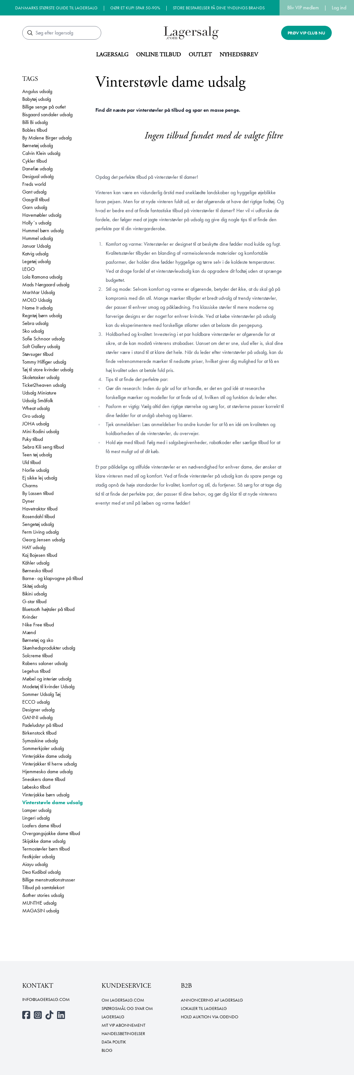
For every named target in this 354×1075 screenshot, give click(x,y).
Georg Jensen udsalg (43, 539)
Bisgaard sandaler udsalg (47, 114)
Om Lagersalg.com (123, 1000)
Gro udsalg (33, 416)
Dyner (28, 501)
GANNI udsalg (37, 717)
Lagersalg (112, 54)
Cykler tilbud (34, 160)
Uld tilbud (31, 462)
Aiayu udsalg (35, 864)
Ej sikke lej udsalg (39, 477)
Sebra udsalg (35, 323)
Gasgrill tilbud (35, 199)
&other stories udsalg (43, 895)
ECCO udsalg (36, 702)
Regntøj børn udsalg (42, 315)
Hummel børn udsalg (43, 230)
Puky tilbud (32, 439)
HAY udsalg (33, 547)
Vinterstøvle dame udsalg (52, 802)
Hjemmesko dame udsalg (47, 771)
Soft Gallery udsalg (41, 346)
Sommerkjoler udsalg (43, 748)
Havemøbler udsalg (41, 215)
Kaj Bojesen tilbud (39, 555)
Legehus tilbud (36, 671)
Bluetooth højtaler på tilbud (48, 609)
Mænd (29, 632)
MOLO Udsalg (37, 300)
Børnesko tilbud (37, 570)
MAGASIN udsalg (40, 910)
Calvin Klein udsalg (41, 153)
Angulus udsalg (37, 91)
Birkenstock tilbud (39, 732)
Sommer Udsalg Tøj (41, 694)
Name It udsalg (37, 307)
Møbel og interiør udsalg (46, 678)
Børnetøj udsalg (37, 145)
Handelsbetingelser (123, 1033)
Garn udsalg (34, 207)
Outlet (200, 54)
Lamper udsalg (36, 810)
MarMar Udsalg (38, 292)
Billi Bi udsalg (35, 122)
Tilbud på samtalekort (43, 887)
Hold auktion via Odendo (209, 1017)
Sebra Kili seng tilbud (43, 446)
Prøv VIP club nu (306, 33)
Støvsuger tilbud (37, 354)
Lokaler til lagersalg (204, 1008)
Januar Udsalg (36, 246)
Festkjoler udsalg (38, 856)
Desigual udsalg (38, 176)
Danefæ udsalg (37, 168)
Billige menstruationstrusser (48, 879)
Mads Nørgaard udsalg (45, 284)
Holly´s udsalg (36, 222)
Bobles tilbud (34, 130)
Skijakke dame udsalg (43, 841)
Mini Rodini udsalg (40, 431)
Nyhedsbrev (239, 54)
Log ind (339, 7)
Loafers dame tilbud (41, 825)
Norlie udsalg (35, 470)
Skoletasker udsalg (40, 377)
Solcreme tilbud (37, 655)
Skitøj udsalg (34, 586)
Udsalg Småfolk (37, 400)
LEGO (28, 269)
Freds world (34, 184)
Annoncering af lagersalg (212, 1000)
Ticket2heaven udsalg (44, 385)
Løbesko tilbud (36, 787)
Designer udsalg (38, 709)
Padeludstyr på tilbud (42, 725)
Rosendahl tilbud (38, 516)
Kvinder (29, 617)
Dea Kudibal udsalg (41, 872)
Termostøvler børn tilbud (46, 848)
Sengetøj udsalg (38, 524)
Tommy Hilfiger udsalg (44, 361)
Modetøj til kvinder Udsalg (48, 686)
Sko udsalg (33, 331)
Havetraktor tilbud (39, 508)
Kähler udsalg (35, 562)
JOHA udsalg (35, 423)
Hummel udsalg (37, 238)
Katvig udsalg (35, 253)
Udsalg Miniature (39, 392)
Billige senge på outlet (43, 106)
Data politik (114, 1042)
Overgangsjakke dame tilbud (51, 833)
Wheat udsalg (36, 408)
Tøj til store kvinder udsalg (47, 369)
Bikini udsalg (34, 593)
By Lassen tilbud (38, 493)
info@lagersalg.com (46, 999)
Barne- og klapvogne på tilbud (52, 578)
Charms (30, 485)
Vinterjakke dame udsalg (46, 756)
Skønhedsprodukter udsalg (48, 647)
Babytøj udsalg (36, 99)
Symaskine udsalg (40, 740)
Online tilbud (158, 54)
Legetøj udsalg (36, 261)
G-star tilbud (34, 601)
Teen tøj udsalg (37, 454)
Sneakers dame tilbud (43, 779)
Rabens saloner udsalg (44, 663)
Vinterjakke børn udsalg (45, 794)
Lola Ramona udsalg (42, 276)
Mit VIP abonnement (123, 1025)
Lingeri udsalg (36, 817)
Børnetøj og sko (37, 640)
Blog (107, 1050)
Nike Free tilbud (38, 624)
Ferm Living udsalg (40, 531)
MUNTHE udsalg (39, 902)
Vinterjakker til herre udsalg (49, 763)
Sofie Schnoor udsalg (43, 338)
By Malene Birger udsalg (47, 137)
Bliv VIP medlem (303, 7)
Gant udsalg (34, 191)
